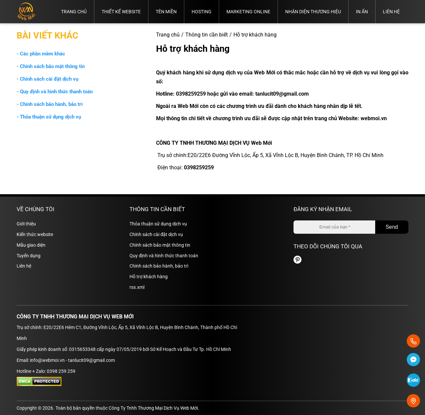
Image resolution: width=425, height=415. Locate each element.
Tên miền (166, 11)
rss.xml (136, 287)
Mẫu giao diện (31, 245)
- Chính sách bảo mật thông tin (51, 66)
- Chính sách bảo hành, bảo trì (50, 104)
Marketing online (248, 11)
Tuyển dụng (29, 255)
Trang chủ (74, 11)
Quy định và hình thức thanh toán (163, 255)
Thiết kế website (121, 11)
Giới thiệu (26, 223)
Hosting (202, 11)
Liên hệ (391, 11)
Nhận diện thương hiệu (313, 11)
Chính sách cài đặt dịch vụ (156, 234)
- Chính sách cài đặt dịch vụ (47, 79)
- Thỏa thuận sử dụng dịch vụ (49, 117)
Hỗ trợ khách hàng (148, 276)
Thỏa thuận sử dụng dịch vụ (158, 223)
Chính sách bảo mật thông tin (159, 245)
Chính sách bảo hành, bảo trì (158, 266)
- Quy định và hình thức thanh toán (55, 92)
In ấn (362, 11)
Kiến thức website (35, 234)
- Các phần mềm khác (41, 54)
